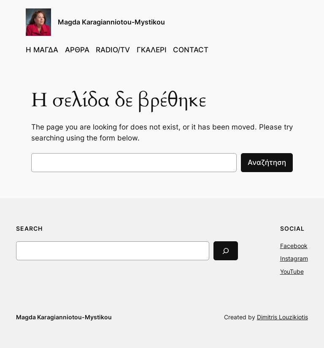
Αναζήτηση (267, 162)
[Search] (225, 250)
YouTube (292, 271)
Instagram (294, 258)
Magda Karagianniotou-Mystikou (111, 22)
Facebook (294, 245)
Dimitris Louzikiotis (282, 317)
